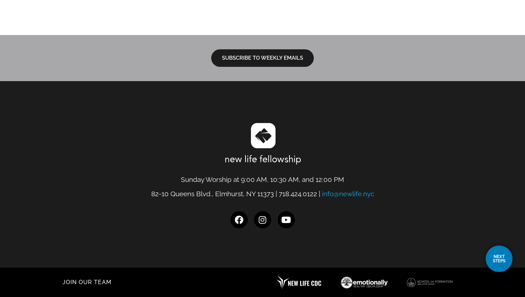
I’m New (305, 24)
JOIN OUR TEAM (87, 282)
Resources (397, 24)
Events (441, 24)
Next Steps (349, 24)
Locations (262, 24)
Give (471, 23)
